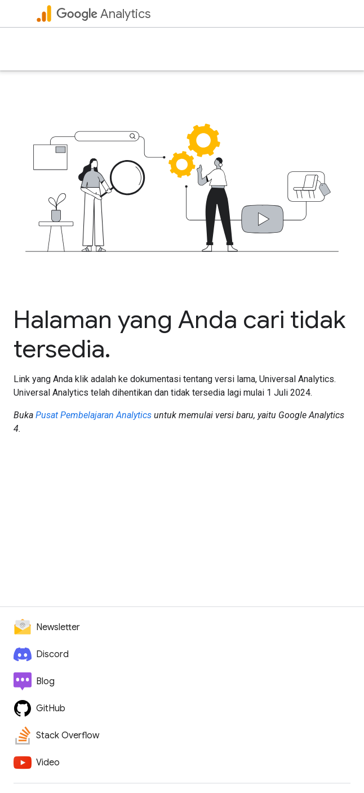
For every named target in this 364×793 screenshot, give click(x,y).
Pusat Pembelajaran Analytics (93, 415)
